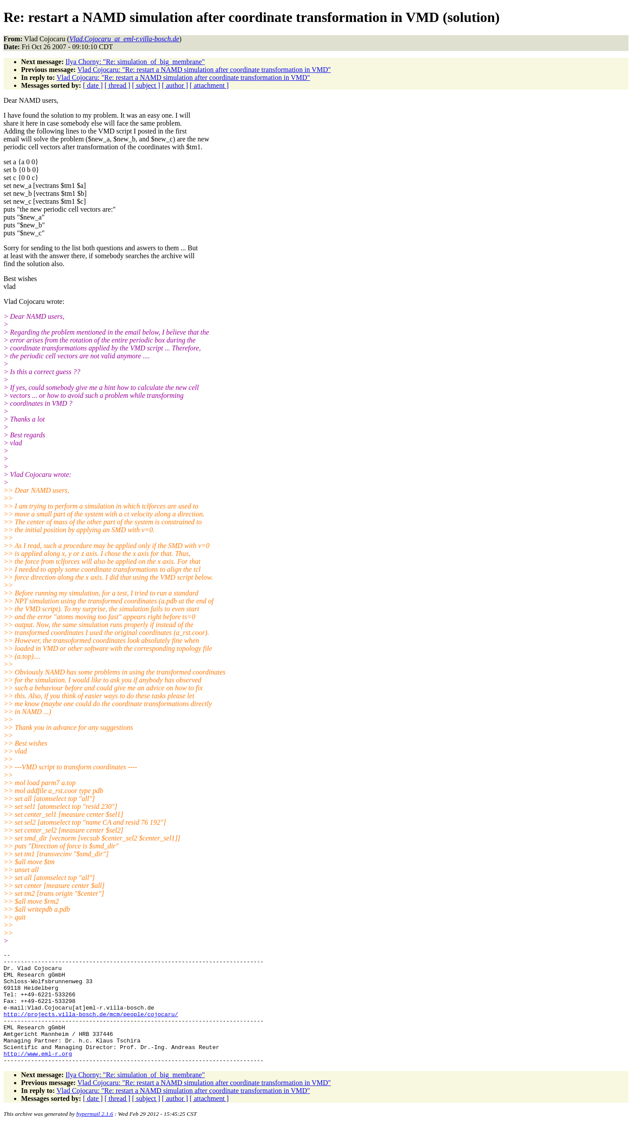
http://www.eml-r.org (38, 1074)
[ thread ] (117, 85)
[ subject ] (146, 85)
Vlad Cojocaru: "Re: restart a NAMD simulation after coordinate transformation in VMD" (204, 69)
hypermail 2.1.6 (94, 1136)
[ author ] (175, 85)
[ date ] (93, 85)
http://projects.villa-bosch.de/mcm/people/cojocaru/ (91, 1027)
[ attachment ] (209, 85)
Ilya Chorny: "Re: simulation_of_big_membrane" (135, 61)
